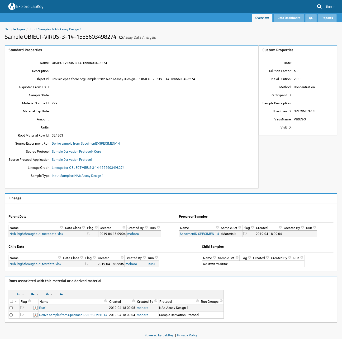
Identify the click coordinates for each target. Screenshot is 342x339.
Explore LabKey (29, 6)
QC (311, 17)
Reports (327, 17)
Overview (262, 17)
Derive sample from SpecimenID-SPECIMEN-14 (86, 143)
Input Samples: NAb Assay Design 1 (56, 29)
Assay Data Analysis (139, 37)
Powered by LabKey (159, 335)
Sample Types (15, 29)
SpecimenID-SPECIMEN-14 (199, 234)
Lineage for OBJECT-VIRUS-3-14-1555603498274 (88, 168)
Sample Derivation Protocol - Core (76, 151)
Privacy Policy (187, 335)
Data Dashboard (288, 17)
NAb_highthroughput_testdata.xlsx (35, 264)
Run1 (152, 264)
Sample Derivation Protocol (72, 159)
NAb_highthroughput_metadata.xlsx (36, 234)
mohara (133, 234)
